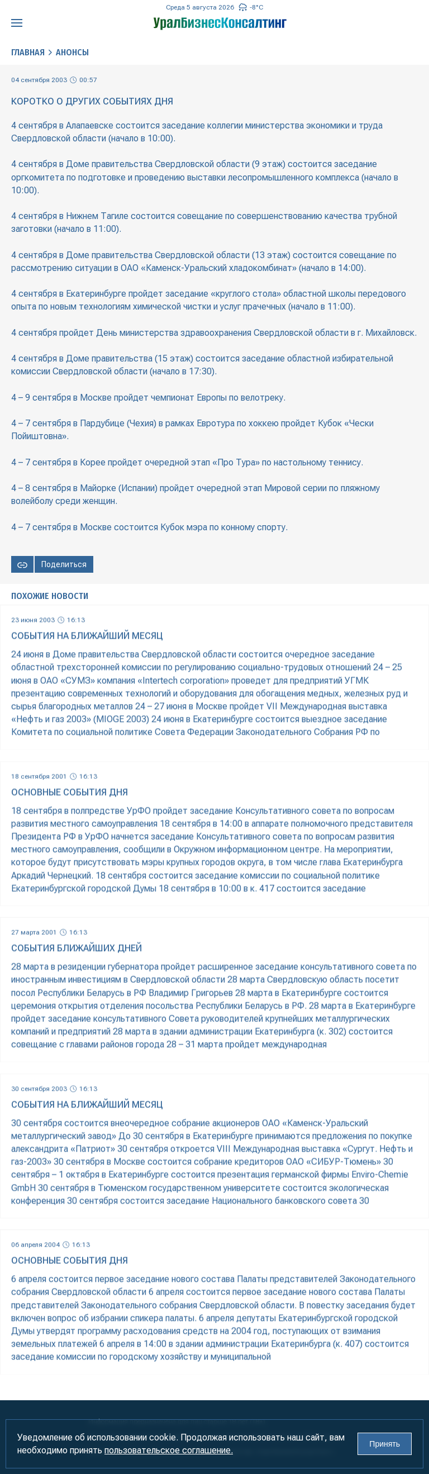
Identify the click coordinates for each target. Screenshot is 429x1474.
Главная (28, 52)
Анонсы (72, 52)
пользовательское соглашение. (168, 1450)
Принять (384, 1443)
